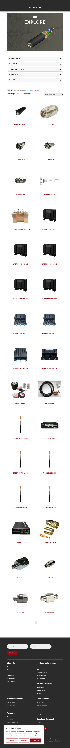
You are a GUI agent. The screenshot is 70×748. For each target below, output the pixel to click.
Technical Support (12, 705)
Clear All (10, 90)
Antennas (39, 667)
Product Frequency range (35, 69)
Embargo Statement (42, 714)
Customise (12, 740)
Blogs (8, 717)
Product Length (35, 75)
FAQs (8, 708)
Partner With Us (11, 678)
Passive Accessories (42, 672)
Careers (39, 722)
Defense (39, 693)
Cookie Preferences (42, 708)
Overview (9, 667)
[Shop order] (53, 94)
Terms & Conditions (42, 705)
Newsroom (10, 719)
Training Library (11, 702)
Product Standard (35, 80)
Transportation (41, 690)
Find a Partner (11, 681)
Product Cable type (35, 64)
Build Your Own (41, 678)
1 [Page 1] (31, 622)
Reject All (24, 740)
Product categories (35, 59)
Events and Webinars (12, 722)
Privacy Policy (40, 702)
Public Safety (40, 687)
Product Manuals (41, 675)
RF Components (41, 670)
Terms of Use (40, 711)
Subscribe (12, 653)
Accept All (36, 740)
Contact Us (10, 670)
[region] (24, 734)
